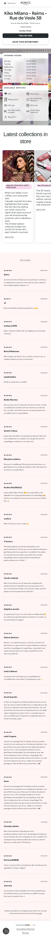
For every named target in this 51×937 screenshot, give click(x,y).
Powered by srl (25, 925)
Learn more (9, 237)
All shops (25, 933)
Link (40, 913)
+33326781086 (25, 27)
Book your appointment (25, 42)
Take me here (25, 35)
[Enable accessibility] (6, 931)
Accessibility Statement (25, 929)
